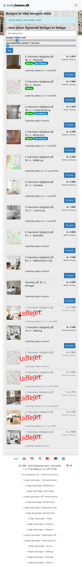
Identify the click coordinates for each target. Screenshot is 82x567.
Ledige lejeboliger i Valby (40, 518)
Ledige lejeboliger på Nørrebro (40, 502)
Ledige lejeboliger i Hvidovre (40, 524)
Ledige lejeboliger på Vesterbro (40, 513)
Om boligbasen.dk (30, 474)
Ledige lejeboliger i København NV (40, 535)
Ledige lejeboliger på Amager (40, 491)
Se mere (70, 74)
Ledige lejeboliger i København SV (40, 540)
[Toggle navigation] (76, 5)
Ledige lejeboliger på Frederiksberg (40, 496)
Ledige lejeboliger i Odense (40, 562)
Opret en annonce (49, 474)
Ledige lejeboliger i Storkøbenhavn (40, 480)
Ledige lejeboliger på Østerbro (40, 485)
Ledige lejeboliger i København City (40, 507)
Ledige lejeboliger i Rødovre (40, 529)
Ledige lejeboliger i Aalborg (40, 551)
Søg (9, 50)
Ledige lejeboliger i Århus (40, 546)
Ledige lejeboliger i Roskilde (40, 557)
